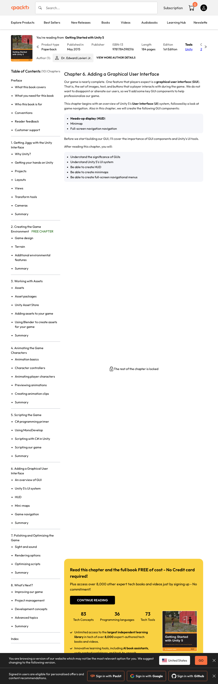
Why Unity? (23, 154)
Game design (24, 238)
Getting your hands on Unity (34, 162)
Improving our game (29, 592)
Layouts (20, 180)
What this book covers (30, 87)
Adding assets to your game (34, 313)
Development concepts (31, 609)
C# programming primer (32, 421)
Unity (189, 49)
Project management (30, 600)
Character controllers (30, 368)
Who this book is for (28, 104)
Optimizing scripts (27, 564)
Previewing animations (31, 385)
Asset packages (26, 296)
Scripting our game (28, 447)
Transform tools (26, 197)
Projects (20, 171)
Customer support (27, 130)
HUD (18, 497)
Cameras (21, 205)
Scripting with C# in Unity (32, 439)
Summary (21, 214)
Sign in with (105, 676)
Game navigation (27, 514)
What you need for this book (34, 96)
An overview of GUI (28, 480)
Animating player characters (35, 376)
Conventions (23, 113)
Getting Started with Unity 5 (84, 37)
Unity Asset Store (27, 305)
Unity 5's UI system (28, 488)
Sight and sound (26, 547)
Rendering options (27, 555)
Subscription (173, 8)
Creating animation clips (32, 394)
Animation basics (27, 359)
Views (19, 188)
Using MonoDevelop (29, 430)
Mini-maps (22, 505)
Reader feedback (27, 121)
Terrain (20, 246)
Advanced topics (26, 617)
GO (201, 660)
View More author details (115, 57)
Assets (19, 288)
